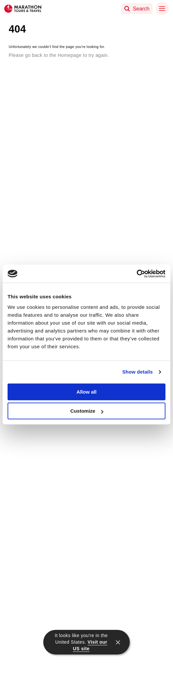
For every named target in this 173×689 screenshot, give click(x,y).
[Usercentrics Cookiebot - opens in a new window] (136, 273)
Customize (86, 411)
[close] (118, 642)
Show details (137, 372)
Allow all (87, 392)
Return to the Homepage (44, 65)
